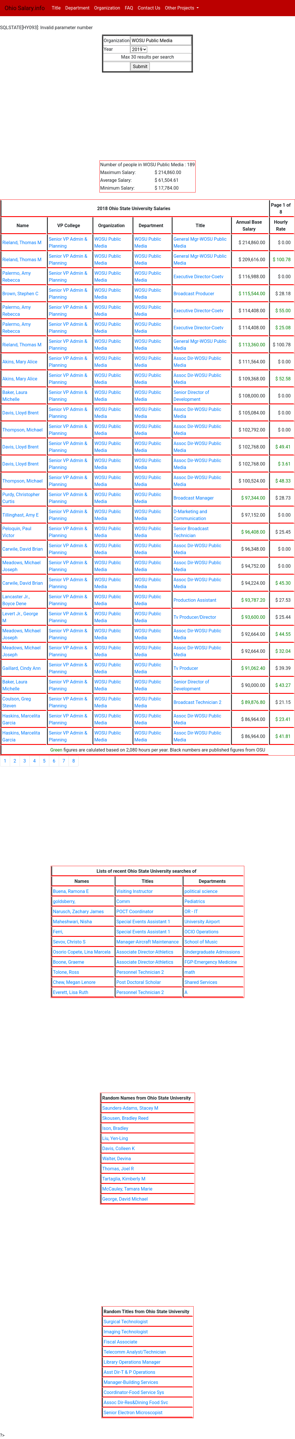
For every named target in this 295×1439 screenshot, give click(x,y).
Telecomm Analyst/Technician (135, 1352)
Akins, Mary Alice (19, 362)
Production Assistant (194, 600)
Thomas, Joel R (118, 1168)
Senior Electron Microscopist (133, 1412)
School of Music (201, 942)
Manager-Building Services (131, 1382)
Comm (123, 901)
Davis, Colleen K (118, 1148)
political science (201, 891)
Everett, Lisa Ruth (70, 992)
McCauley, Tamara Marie (127, 1189)
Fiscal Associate (120, 1342)
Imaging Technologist (126, 1332)
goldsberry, (64, 901)
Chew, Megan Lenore (74, 982)
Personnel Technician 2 (140, 972)
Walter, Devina (116, 1158)
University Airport (202, 921)
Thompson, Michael (22, 430)
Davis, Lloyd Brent (20, 413)
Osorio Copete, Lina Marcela (82, 952)
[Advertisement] (147, 113)
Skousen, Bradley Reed (125, 1118)
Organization (107, 8)
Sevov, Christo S (69, 942)
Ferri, (58, 932)
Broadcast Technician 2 (197, 702)
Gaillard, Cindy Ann (21, 668)
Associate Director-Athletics (144, 952)
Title (57, 8)
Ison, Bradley (115, 1128)
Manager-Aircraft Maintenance (147, 942)
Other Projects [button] (180, 8)
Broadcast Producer (193, 293)
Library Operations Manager (132, 1362)
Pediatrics (194, 901)
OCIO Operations (201, 932)
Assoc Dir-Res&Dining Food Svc (136, 1402)
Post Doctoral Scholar (138, 982)
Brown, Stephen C (20, 293)
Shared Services (200, 982)
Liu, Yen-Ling (115, 1138)
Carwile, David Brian (22, 549)
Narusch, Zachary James (78, 911)
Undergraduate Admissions (212, 952)
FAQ (129, 8)
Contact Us (149, 8)
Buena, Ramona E (71, 891)
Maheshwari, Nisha (72, 921)
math (189, 972)
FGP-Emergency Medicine (210, 962)
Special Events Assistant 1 (143, 921)
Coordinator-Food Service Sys (134, 1392)
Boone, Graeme (68, 962)
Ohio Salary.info (25, 8)
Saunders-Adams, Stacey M (130, 1108)
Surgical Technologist (126, 1321)
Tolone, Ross (66, 972)
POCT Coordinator (135, 911)
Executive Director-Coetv (198, 276)
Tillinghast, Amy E (20, 515)
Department (77, 8)
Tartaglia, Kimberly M (123, 1179)
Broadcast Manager (193, 498)
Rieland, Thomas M (21, 242)
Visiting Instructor (134, 891)
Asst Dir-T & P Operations (129, 1372)
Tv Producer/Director (194, 617)
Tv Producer (185, 668)
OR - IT (191, 911)
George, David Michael (125, 1199)
